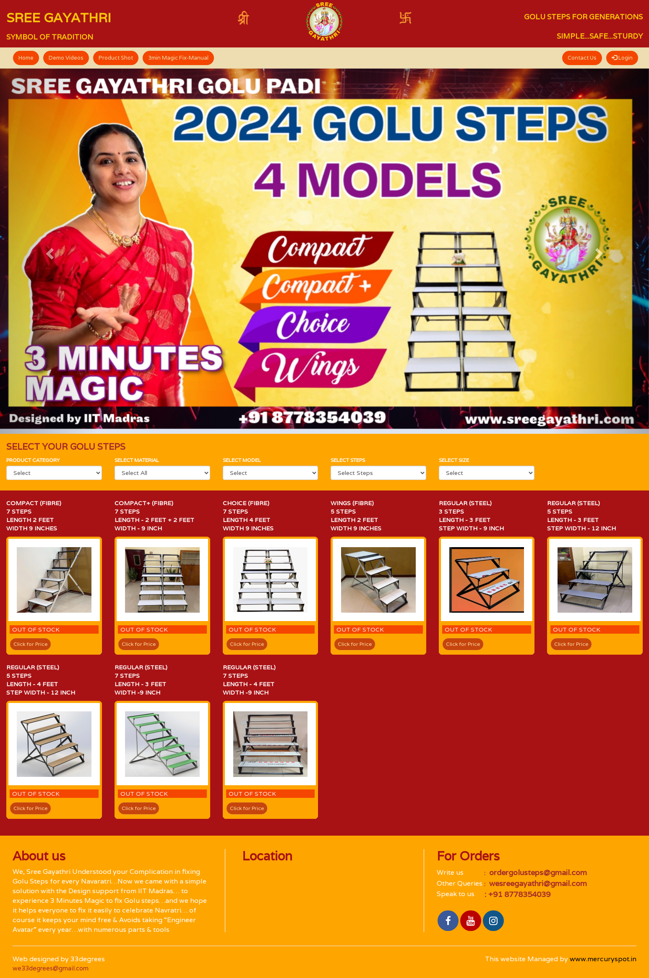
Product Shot (116, 57)
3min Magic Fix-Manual (178, 57)
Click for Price (30, 644)
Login (622, 57)
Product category (33, 460)
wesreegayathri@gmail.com (537, 883)
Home (26, 57)
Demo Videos (66, 57)
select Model (242, 460)
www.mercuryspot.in (603, 958)
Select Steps (348, 460)
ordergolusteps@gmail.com (537, 872)
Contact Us (582, 57)
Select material (137, 460)
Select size (454, 460)
